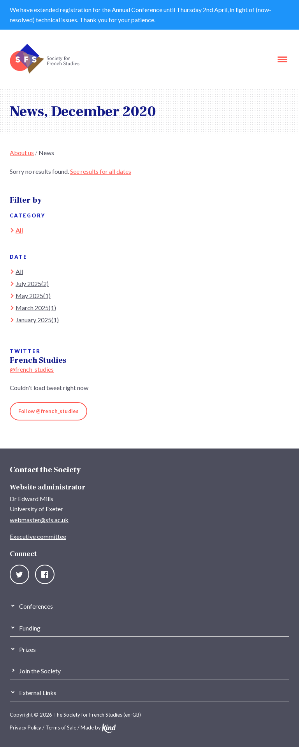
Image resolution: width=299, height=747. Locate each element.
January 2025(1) (37, 319)
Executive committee (38, 536)
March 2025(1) (36, 307)
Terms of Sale (61, 727)
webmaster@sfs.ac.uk (39, 519)
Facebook (45, 574)
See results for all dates (100, 171)
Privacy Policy (25, 727)
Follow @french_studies (48, 411)
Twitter (19, 574)
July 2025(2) (32, 283)
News (46, 152)
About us (22, 152)
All (19, 230)
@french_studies (32, 369)
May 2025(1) (33, 295)
